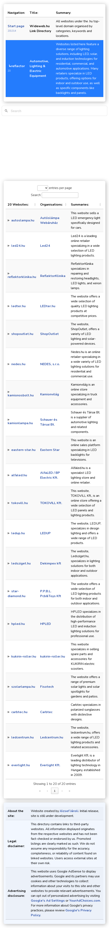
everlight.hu (20, 765)
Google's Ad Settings (48, 900)
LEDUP (45, 533)
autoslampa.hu (22, 220)
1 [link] (54, 790)
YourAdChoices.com (84, 900)
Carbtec (46, 712)
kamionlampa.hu (20, 423)
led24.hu (18, 246)
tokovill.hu (19, 503)
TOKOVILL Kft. (51, 503)
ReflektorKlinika (52, 276)
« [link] (40, 790)
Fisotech (47, 686)
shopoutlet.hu (22, 334)
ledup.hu (18, 533)
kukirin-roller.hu (23, 656)
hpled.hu (18, 624)
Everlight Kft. (50, 765)
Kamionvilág (49, 394)
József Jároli (69, 811)
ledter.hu (18, 306)
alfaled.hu (19, 475)
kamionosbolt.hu (21, 395)
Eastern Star (50, 450)
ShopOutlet (49, 334)
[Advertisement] (54, 148)
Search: (36, 195)
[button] (35, 205)
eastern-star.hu (23, 450)
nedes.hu (18, 364)
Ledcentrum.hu (51, 737)
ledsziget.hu (21, 563)
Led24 (45, 246)
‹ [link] (47, 790)
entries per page (60, 188)
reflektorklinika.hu (22, 277)
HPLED (45, 624)
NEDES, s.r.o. (50, 364)
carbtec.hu (19, 712)
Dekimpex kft (50, 563)
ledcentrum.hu (22, 737)
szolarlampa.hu (23, 686)
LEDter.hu (47, 306)
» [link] (69, 790)
